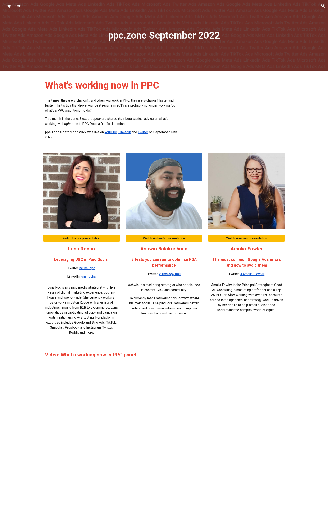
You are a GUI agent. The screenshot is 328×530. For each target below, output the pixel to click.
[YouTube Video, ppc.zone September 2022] (236, 109)
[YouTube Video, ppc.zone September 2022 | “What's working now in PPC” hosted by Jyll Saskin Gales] (164, 443)
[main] (164, 35)
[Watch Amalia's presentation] (246, 238)
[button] (323, 6)
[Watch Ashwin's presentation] (164, 238)
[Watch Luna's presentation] (81, 238)
